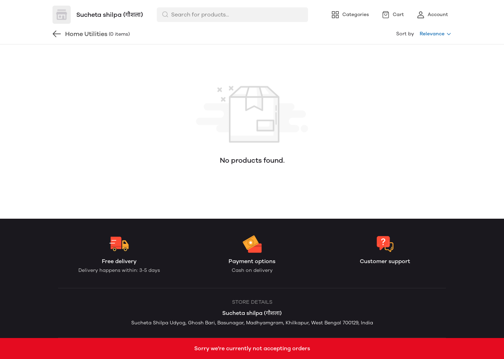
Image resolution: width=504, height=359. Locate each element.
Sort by (405, 34)
